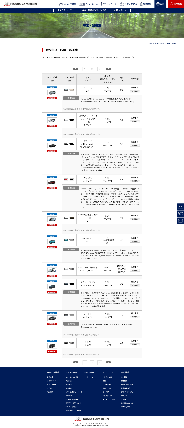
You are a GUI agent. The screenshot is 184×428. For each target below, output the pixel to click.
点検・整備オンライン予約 (94, 10)
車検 (104, 381)
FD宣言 (123, 399)
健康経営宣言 (125, 388)
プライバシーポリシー (128, 392)
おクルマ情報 (159, 43)
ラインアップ (51, 381)
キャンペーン (88, 377)
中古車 (49, 388)
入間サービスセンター (73, 410)
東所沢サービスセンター (74, 403)
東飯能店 (69, 396)
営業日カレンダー (65, 10)
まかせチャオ (107, 388)
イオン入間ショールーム (74, 392)
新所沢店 (69, 384)
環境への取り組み (127, 384)
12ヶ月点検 (107, 384)
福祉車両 (50, 392)
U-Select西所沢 (71, 407)
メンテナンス (107, 377)
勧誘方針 (124, 396)
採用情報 (124, 381)
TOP (150, 43)
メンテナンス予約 (109, 399)
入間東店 (69, 388)
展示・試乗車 (51, 384)
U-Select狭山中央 (72, 399)
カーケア (106, 392)
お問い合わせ (120, 10)
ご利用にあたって (127, 403)
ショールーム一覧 (72, 377)
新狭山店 (69, 381)
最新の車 (50, 377)
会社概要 (124, 377)
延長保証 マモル (108, 396)
